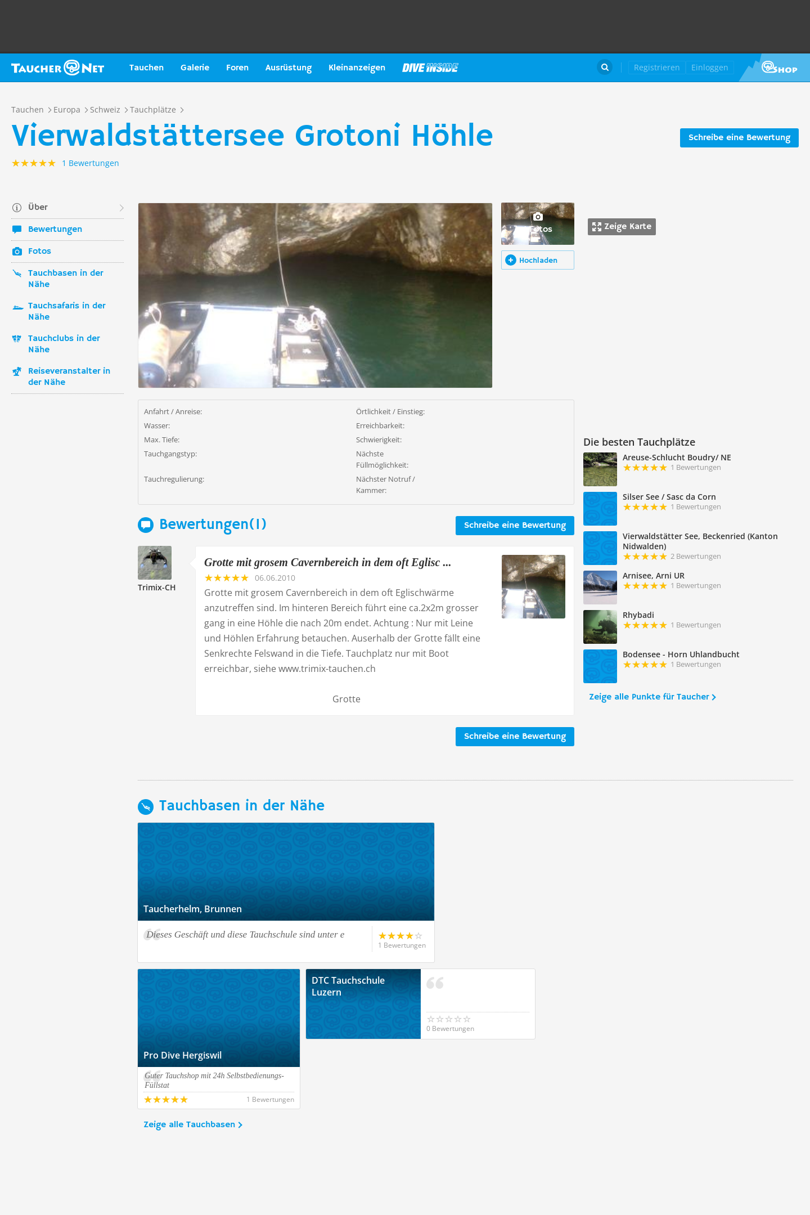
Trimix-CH (157, 587)
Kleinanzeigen (356, 68)
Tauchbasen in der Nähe (65, 279)
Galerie (195, 68)
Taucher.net (57, 67)
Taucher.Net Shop (774, 67)
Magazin (430, 67)
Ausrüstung (289, 68)
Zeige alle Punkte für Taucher (649, 697)
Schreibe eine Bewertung (739, 138)
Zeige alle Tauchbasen (189, 1055)
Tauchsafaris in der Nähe (66, 312)
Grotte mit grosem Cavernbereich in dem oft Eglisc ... (327, 562)
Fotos (39, 251)
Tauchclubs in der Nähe (64, 344)
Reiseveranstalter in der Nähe (69, 377)
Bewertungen (55, 229)
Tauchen (146, 68)
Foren (237, 68)
